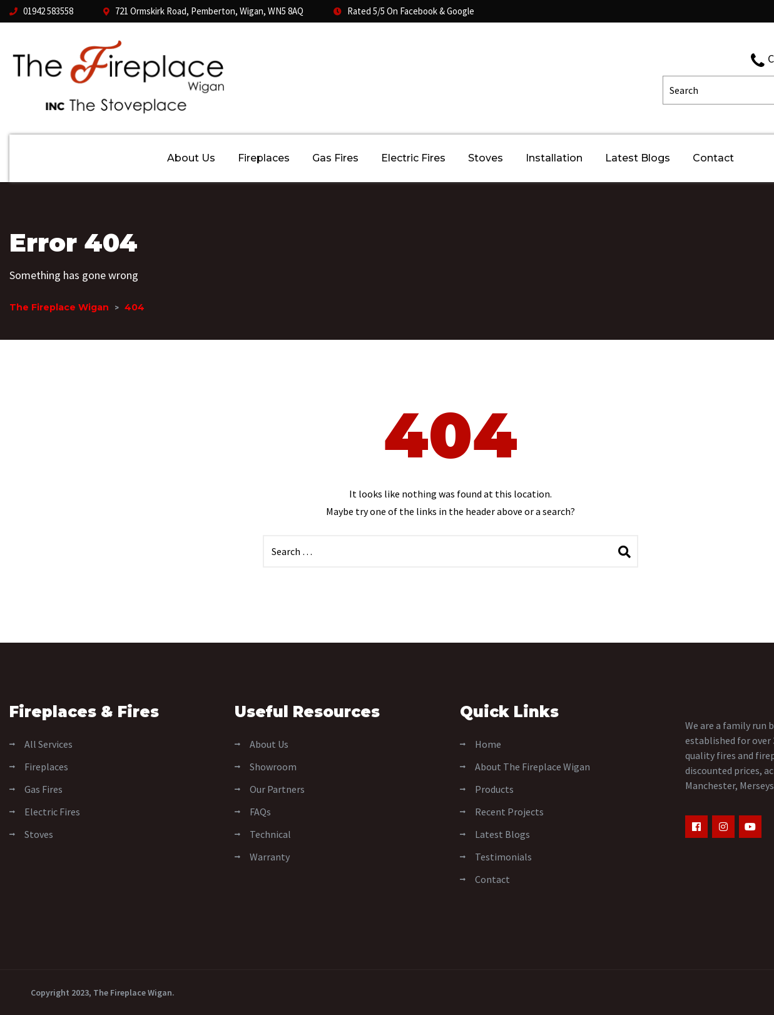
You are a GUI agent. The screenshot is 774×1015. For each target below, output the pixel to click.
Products (494, 789)
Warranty (270, 856)
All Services (48, 744)
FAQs (260, 811)
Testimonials (503, 856)
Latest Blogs (637, 158)
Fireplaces (264, 158)
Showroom (273, 766)
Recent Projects (509, 811)
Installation (554, 158)
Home (488, 744)
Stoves (485, 158)
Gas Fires (335, 158)
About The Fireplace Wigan (532, 766)
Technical (270, 834)
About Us (191, 158)
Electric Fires (413, 158)
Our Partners (277, 789)
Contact (713, 158)
